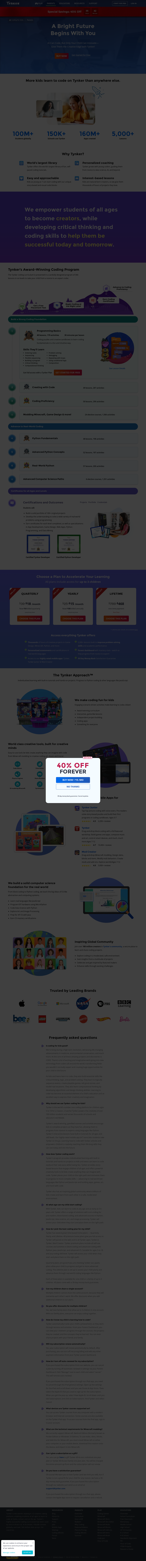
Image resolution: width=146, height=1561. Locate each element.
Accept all (27, 1552)
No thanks (73, 786)
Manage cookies (9, 1552)
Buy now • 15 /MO (76, 779)
